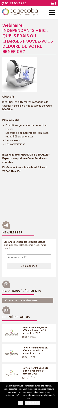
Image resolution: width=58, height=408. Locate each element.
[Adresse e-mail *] (29, 257)
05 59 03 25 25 (16, 3)
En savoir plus (32, 403)
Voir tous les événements (22, 300)
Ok (20, 403)
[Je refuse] (54, 395)
